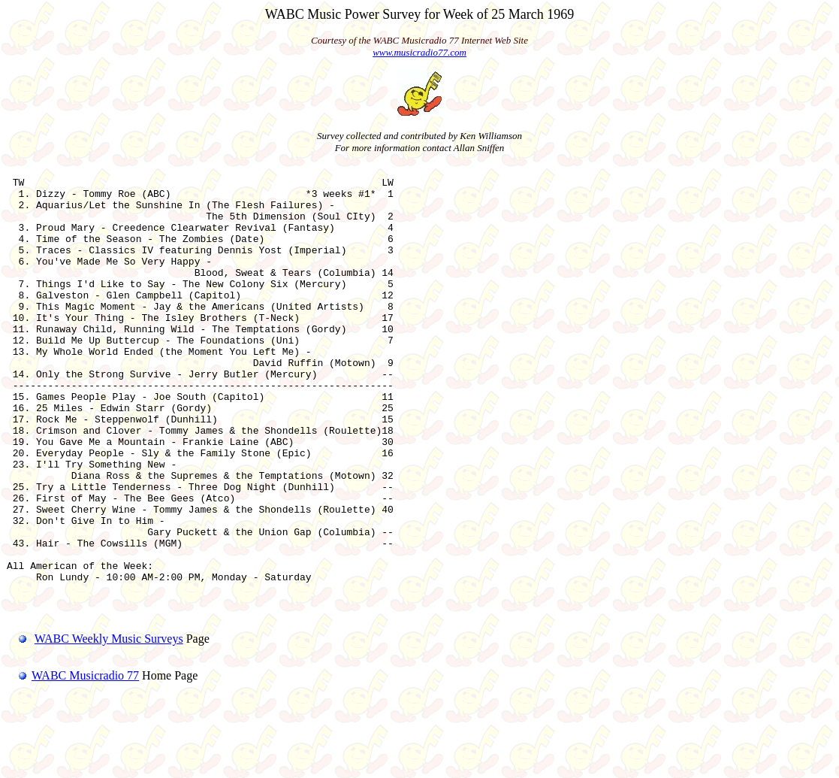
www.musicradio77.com (419, 52)
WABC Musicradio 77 (73, 758)
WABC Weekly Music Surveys (109, 722)
